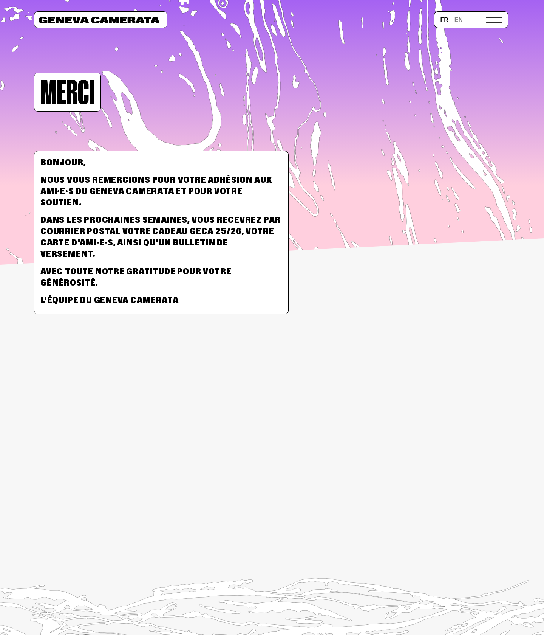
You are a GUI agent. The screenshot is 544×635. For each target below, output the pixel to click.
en (458, 20)
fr (444, 20)
